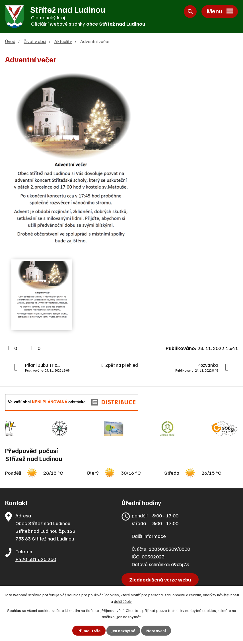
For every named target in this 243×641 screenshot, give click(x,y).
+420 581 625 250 (35, 559)
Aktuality (63, 41)
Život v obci (35, 41)
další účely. (123, 601)
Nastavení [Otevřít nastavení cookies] (156, 630)
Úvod (10, 41)
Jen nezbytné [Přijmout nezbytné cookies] (123, 630)
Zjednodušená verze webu (160, 579)
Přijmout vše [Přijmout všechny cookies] (88, 630)
